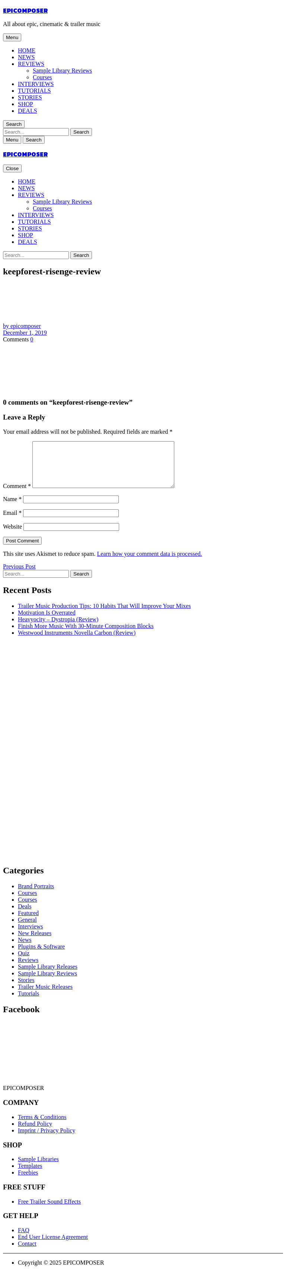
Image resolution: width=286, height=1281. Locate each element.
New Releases (34, 942)
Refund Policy (35, 1132)
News (24, 949)
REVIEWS (31, 64)
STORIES (30, 97)
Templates (30, 1175)
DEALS (27, 111)
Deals (24, 915)
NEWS (26, 57)
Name (12, 508)
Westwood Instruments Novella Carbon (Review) (77, 641)
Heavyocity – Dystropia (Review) (58, 628)
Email (12, 522)
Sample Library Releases (47, 975)
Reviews (28, 969)
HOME (26, 50)
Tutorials (28, 1002)
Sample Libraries (38, 1168)
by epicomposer (22, 326)
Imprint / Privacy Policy (46, 1139)
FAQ (23, 1239)
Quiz (23, 962)
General (27, 928)
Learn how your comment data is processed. (149, 563)
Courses (42, 77)
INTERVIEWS (36, 84)
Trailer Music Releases (45, 995)
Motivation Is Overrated (47, 621)
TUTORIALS (34, 90)
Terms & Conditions (42, 1126)
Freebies (28, 1181)
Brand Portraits (36, 895)
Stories (26, 989)
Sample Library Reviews (62, 70)
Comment (17, 495)
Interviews (30, 935)
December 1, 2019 (25, 332)
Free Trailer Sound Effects (49, 1210)
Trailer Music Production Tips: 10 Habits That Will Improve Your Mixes (104, 615)
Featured (28, 922)
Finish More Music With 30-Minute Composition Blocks (85, 635)
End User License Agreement (53, 1246)
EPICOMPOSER (25, 10)
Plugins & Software (41, 955)
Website (12, 535)
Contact (27, 1252)
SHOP (25, 104)
